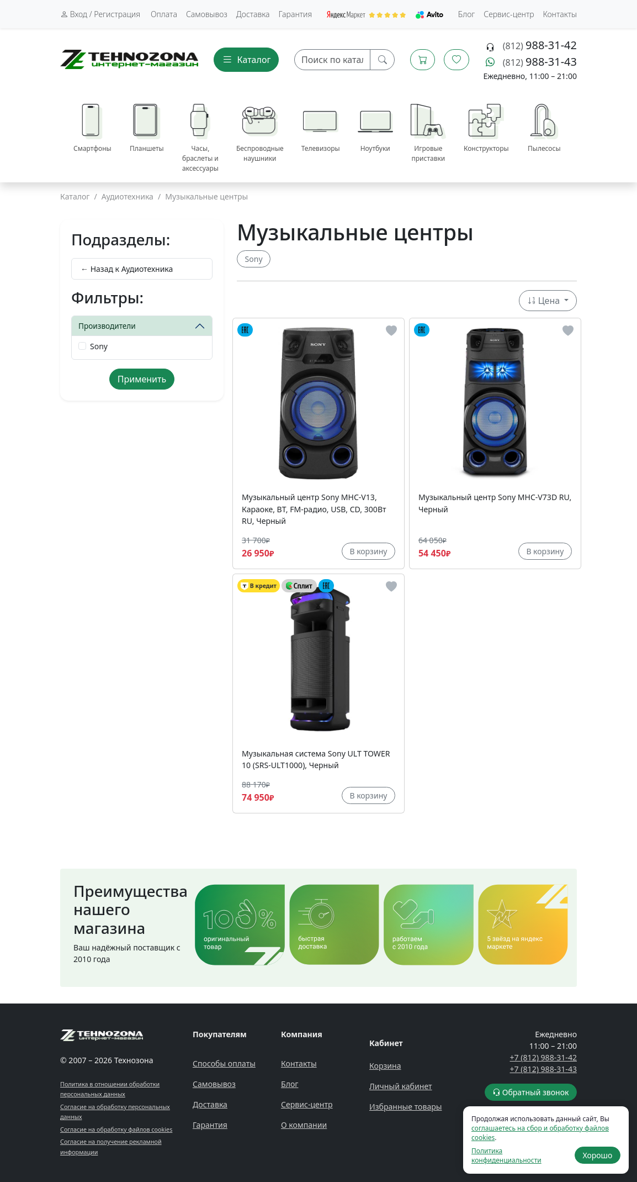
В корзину (368, 551)
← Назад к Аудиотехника (127, 269)
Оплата (164, 14)
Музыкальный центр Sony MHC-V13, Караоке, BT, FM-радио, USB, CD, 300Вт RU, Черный (314, 509)
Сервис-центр (307, 1104)
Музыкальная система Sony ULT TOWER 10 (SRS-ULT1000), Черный (316, 759)
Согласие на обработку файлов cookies (116, 1129)
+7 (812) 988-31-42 (543, 1057)
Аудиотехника (127, 196)
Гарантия (295, 14)
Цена (544, 301)
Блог (466, 14)
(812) (540, 46)
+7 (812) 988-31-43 (543, 1069)
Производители (107, 326)
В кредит (259, 586)
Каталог (75, 196)
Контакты (560, 14)
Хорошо (597, 1155)
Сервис (509, 14)
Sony (99, 346)
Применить (142, 379)
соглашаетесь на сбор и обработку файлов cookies (540, 1132)
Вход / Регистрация (100, 14)
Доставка (253, 14)
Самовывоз (206, 14)
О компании (304, 1125)
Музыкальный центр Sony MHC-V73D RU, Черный (494, 503)
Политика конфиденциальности (506, 1155)
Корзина (385, 1065)
